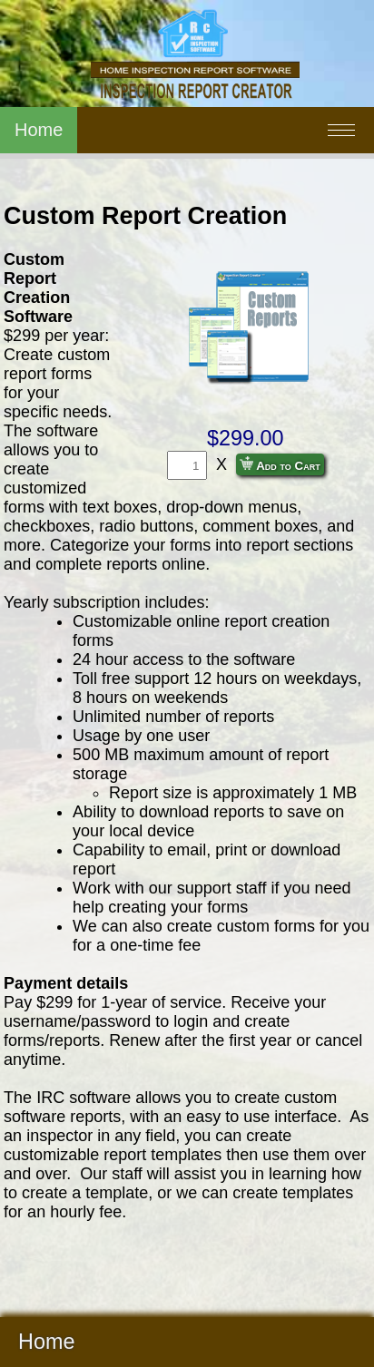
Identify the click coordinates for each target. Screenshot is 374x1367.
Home (39, 130)
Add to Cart (280, 464)
